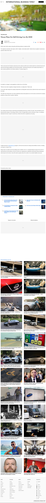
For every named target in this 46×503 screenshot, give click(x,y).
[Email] (42, 42)
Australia (28, 481)
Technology (2, 490)
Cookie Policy (20, 487)
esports (11, 493)
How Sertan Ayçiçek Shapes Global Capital (34, 205)
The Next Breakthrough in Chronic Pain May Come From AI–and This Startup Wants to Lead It (10, 201)
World (1, 481)
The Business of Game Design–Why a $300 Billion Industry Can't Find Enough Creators (11, 211)
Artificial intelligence (12, 490)
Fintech (11, 496)
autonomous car (11, 145)
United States (29, 487)
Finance (11, 487)
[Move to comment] (44, 42)
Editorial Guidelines (34, 220)
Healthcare (11, 484)
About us (20, 481)
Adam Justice (7, 41)
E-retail (11, 481)
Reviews (2, 496)
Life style (2, 493)
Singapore (28, 484)
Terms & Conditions (21, 484)
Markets (2, 484)
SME (1, 487)
